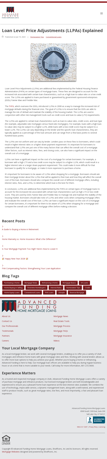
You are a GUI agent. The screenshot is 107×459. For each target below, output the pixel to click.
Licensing (102, 427)
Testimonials (8, 331)
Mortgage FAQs (61, 331)
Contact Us (7, 321)
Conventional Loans (53, 37)
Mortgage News (61, 316)
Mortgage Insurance (63, 335)
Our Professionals (10, 326)
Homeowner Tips (37, 37)
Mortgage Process (62, 326)
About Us (6, 316)
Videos (56, 340)
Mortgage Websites (11, 451)
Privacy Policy (93, 427)
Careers (5, 340)
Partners (6, 335)
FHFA (11, 106)
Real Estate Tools (61, 321)
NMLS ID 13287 (82, 427)
